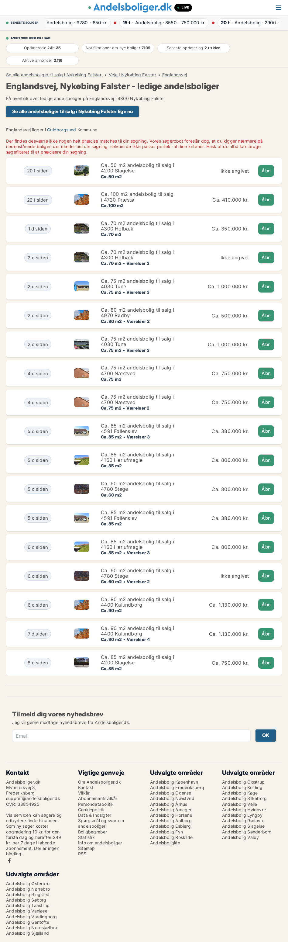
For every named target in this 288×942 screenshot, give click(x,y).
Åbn (266, 171)
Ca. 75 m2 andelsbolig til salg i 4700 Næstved (137, 370)
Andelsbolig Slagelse (243, 826)
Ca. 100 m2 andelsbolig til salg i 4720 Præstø (137, 197)
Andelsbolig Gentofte (27, 922)
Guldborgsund (61, 129)
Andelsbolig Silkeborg (244, 798)
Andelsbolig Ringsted (28, 894)
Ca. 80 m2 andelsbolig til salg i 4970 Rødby (137, 312)
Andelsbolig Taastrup (28, 905)
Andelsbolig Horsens (171, 815)
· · (74, 23)
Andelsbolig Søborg (26, 899)
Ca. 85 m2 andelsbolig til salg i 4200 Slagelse (137, 660)
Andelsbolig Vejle (239, 804)
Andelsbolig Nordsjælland (32, 927)
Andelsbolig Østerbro (28, 883)
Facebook (9, 860)
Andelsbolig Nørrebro (28, 889)
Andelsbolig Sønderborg (247, 831)
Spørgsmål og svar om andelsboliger (101, 823)
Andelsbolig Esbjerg (170, 826)
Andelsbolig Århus (168, 804)
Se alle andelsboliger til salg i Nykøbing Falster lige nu (72, 111)
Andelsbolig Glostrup (243, 781)
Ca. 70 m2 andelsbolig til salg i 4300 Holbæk (137, 226)
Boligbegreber (92, 831)
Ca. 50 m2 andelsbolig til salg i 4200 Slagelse (137, 168)
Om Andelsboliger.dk (99, 781)
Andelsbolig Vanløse (26, 910)
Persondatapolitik (96, 804)
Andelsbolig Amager (171, 809)
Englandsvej (174, 74)
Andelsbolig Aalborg (171, 820)
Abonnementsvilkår (97, 798)
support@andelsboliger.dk (33, 798)
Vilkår (84, 792)
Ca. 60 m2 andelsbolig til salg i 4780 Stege (137, 486)
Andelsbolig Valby (240, 837)
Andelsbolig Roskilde (171, 837)
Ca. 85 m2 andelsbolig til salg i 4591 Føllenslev (137, 428)
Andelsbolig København (174, 781)
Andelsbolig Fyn (166, 831)
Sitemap (86, 848)
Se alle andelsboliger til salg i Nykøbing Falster (54, 74)
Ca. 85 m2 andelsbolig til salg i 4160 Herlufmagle (137, 457)
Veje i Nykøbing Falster (132, 74)
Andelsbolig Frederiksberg (177, 787)
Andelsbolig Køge (240, 792)
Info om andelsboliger (100, 842)
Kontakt (86, 787)
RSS (82, 853)
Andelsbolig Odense (170, 792)
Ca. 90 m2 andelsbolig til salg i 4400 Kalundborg (137, 602)
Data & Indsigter (94, 815)
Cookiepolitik (91, 809)
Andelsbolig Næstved (172, 798)
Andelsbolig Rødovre (243, 820)
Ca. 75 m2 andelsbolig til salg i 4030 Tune (137, 283)
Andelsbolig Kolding (242, 787)
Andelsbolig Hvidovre (244, 809)
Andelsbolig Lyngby (242, 815)
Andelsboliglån (165, 842)
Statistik (86, 837)
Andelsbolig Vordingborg (31, 916)
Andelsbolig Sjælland (27, 933)
